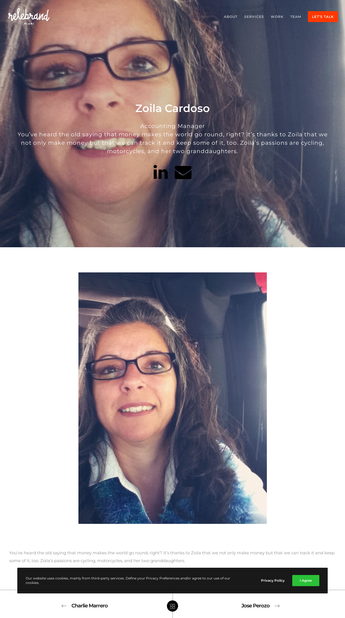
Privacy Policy (273, 580)
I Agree (306, 580)
